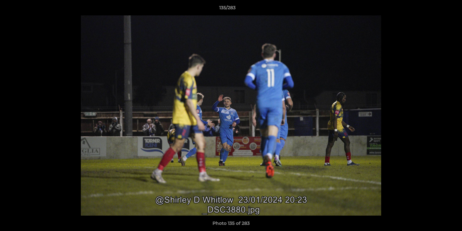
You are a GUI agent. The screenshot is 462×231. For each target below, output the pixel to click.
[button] (435, 9)
